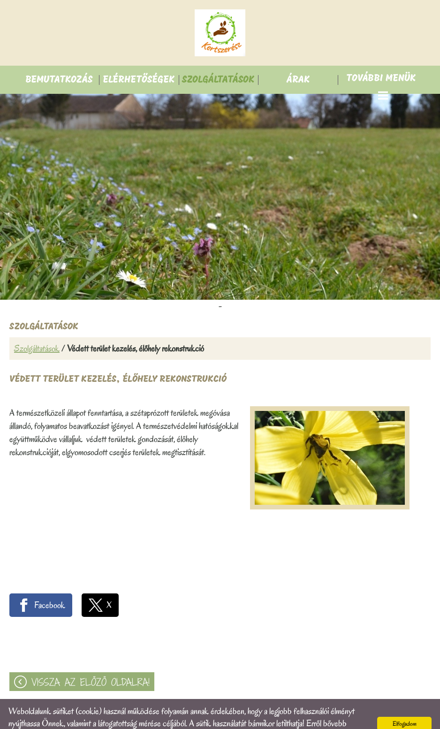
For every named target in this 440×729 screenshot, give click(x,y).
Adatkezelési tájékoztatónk (129, 717)
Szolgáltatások (37, 330)
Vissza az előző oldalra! (90, 663)
